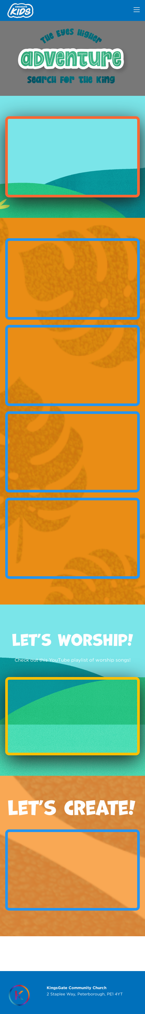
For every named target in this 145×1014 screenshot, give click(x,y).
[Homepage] (19, 995)
